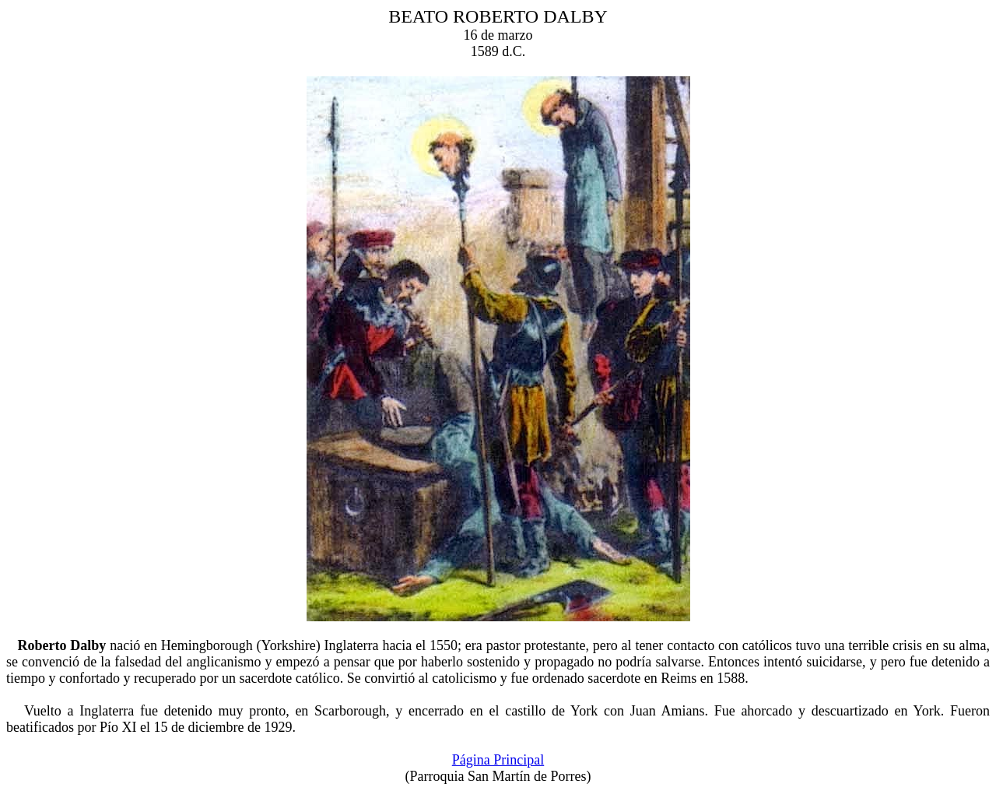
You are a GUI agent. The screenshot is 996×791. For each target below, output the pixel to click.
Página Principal (498, 760)
